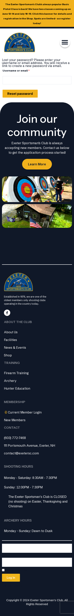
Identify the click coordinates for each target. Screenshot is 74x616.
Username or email (22, 70)
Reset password (20, 94)
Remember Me (14, 570)
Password (9, 556)
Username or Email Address (22, 542)
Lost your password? (13, 585)
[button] (65, 42)
